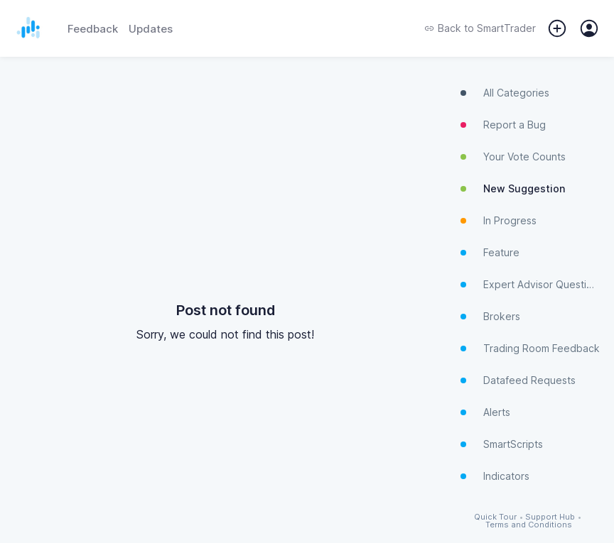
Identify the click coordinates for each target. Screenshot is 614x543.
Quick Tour (495, 517)
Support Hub (550, 517)
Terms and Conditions (528, 525)
